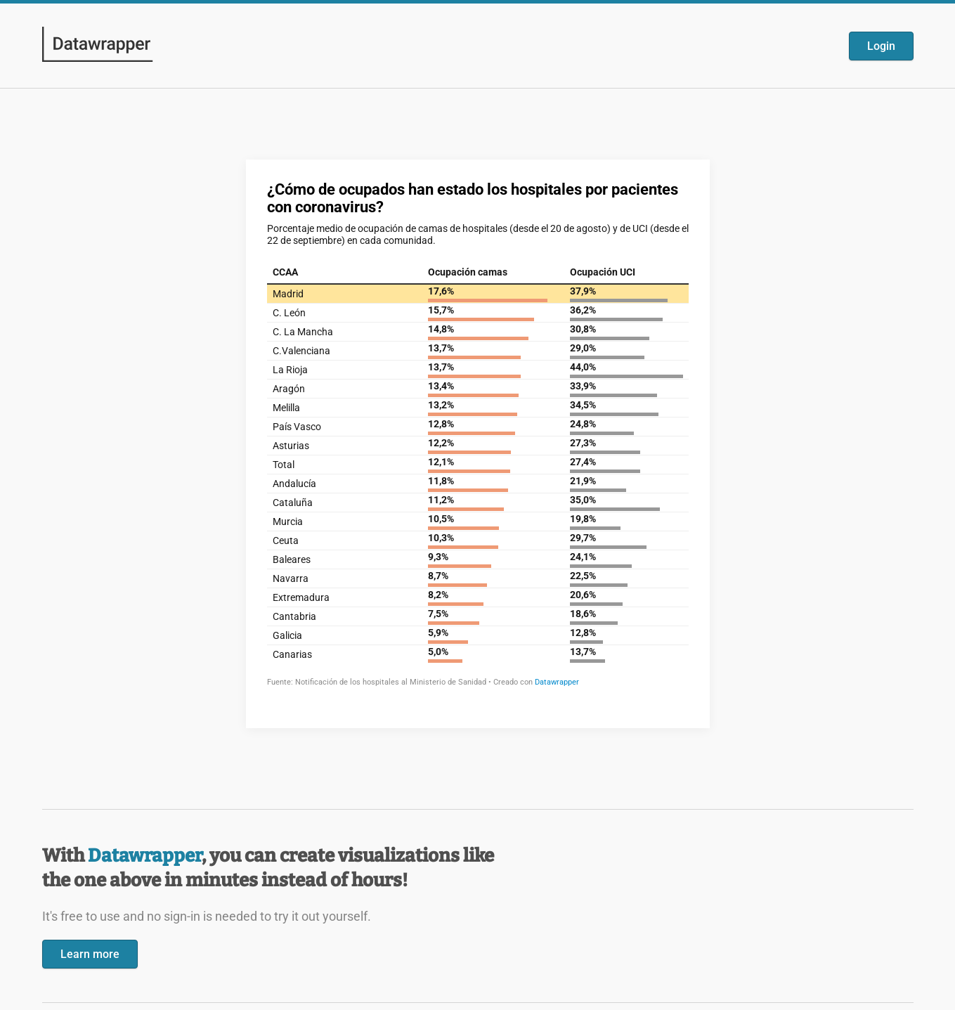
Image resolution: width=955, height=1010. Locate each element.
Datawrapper (145, 856)
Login (881, 46)
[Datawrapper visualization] (478, 442)
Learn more (89, 954)
